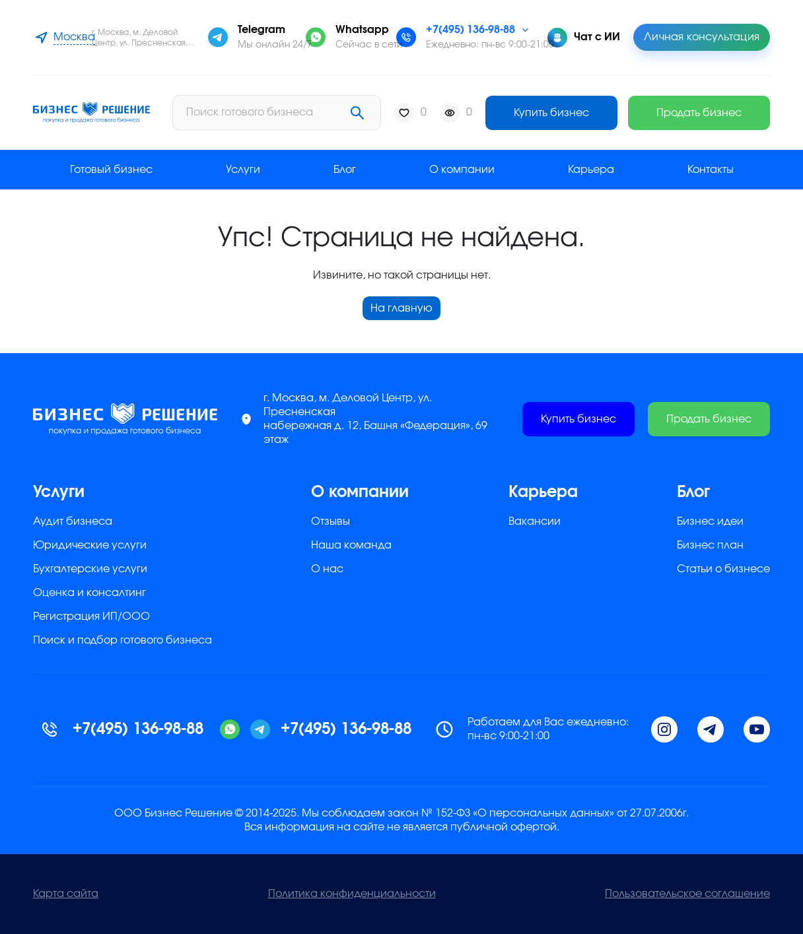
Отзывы (330, 521)
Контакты (710, 169)
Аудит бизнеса (72, 521)
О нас (327, 569)
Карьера (591, 169)
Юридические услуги (90, 545)
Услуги (243, 169)
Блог (344, 169)
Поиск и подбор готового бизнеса (122, 640)
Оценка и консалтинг (89, 592)
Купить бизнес (551, 113)
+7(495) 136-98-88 (470, 29)
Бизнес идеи (710, 521)
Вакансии (534, 521)
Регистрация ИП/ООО (91, 616)
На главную (401, 308)
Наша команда (351, 545)
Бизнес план (710, 545)
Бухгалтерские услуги (90, 569)
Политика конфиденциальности (352, 893)
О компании (462, 169)
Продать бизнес (699, 113)
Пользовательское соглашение (687, 893)
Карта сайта (65, 893)
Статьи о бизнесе (723, 569)
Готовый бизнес (111, 169)
